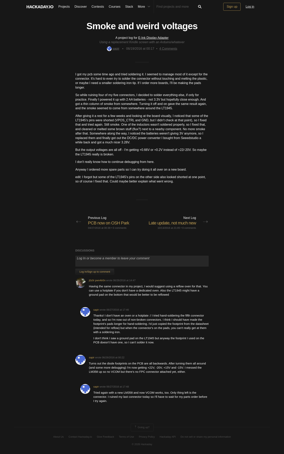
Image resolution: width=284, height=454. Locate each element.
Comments (168, 48)
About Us (58, 436)
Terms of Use (126, 436)
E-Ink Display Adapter (153, 37)
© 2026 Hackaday (142, 444)
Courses (115, 6)
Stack (129, 6)
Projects (64, 6)
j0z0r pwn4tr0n (97, 280)
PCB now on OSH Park (108, 222)
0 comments (120, 227)
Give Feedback (105, 436)
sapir (113, 48)
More (145, 6)
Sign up (232, 6)
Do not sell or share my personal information (205, 436)
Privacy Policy (147, 436)
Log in (250, 6)
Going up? (142, 427)
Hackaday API (168, 436)
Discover (81, 6)
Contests (98, 6)
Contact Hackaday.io (80, 436)
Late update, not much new (172, 222)
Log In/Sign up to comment (94, 271)
